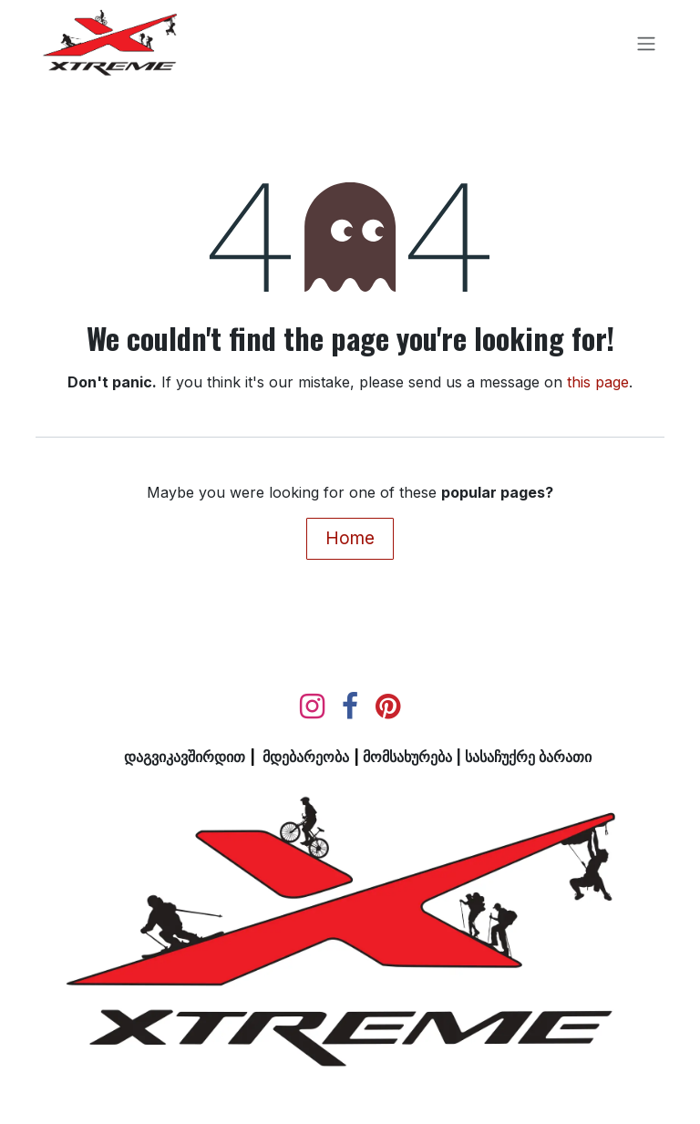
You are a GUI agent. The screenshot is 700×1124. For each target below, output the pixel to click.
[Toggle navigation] (646, 44)
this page (598, 382)
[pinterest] (388, 706)
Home (350, 538)
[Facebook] (350, 706)
